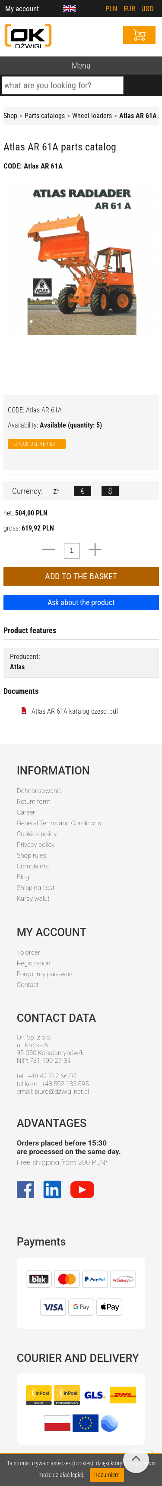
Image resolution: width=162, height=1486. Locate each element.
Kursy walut (33, 898)
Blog (23, 877)
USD (147, 8)
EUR (129, 8)
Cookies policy (37, 834)
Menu (81, 65)
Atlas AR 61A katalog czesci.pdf (69, 711)
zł (56, 491)
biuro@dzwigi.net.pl (62, 1092)
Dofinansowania (39, 791)
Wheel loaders (92, 116)
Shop (10, 116)
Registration (34, 963)
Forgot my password (46, 974)
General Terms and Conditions (59, 823)
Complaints (33, 866)
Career (26, 812)
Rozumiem (107, 1474)
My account (22, 8)
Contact (28, 985)
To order (28, 952)
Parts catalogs (45, 116)
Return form (34, 801)
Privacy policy (36, 845)
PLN (111, 8)
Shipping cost (36, 888)
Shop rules (31, 855)
